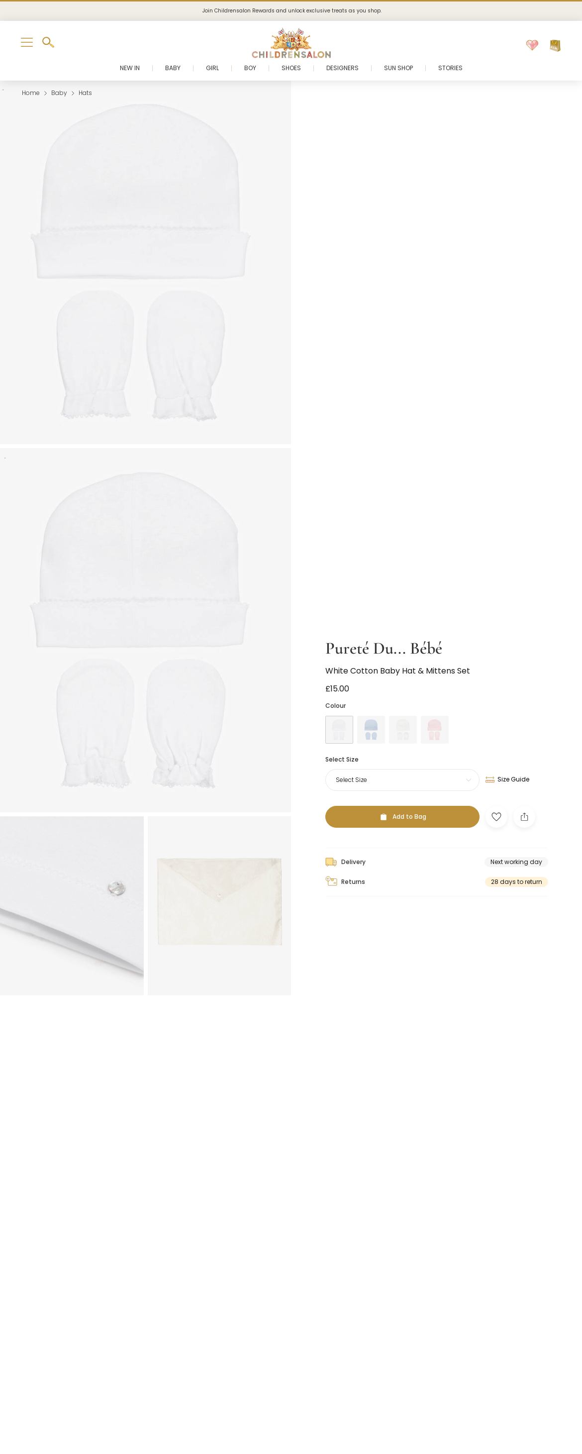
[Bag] (555, 46)
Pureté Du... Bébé (383, 634)
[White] (339, 715)
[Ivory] (403, 715)
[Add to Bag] (402, 802)
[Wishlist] (532, 46)
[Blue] (371, 715)
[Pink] (435, 715)
